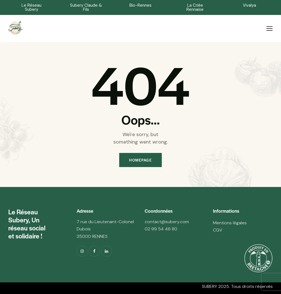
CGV (217, 230)
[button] (31, 7)
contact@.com (167, 222)
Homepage (140, 160)
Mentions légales (230, 223)
